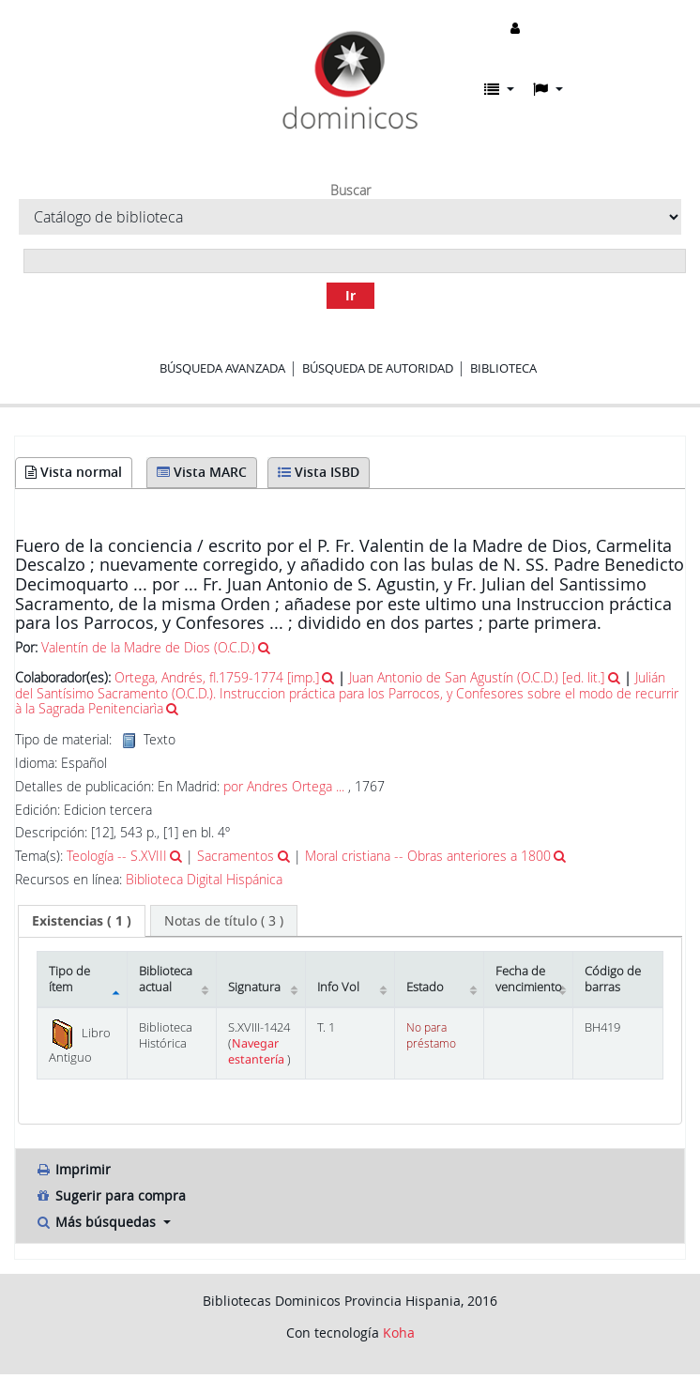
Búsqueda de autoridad (377, 368)
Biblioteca (503, 368)
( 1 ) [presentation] (81, 920)
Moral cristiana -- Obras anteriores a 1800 (428, 856)
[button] (499, 89)
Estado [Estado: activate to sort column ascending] (425, 987)
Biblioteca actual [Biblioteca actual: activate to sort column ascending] (165, 979)
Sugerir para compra (110, 1195)
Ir (350, 295)
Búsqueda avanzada (222, 368)
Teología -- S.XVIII (117, 856)
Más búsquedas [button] (97, 1222)
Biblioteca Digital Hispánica (204, 879)
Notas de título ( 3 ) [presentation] (223, 920)
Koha (399, 1332)
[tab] (81, 921)
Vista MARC (202, 472)
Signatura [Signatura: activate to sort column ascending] (254, 987)
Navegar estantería (257, 1051)
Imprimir (73, 1169)
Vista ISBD (318, 472)
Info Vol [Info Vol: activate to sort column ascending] (338, 987)
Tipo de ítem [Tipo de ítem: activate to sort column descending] (69, 979)
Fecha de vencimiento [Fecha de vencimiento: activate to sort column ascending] (528, 979)
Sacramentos (235, 856)
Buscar (350, 190)
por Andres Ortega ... (283, 786)
